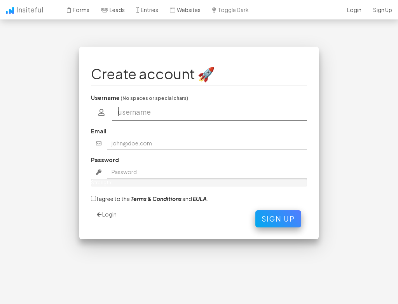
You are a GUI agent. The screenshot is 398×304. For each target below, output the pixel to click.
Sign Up (382, 9)
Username (139, 97)
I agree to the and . (149, 198)
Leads (113, 9)
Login (354, 9)
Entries (147, 9)
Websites (185, 9)
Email (98, 131)
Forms (78, 9)
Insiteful (25, 9)
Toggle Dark (230, 9)
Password (105, 159)
